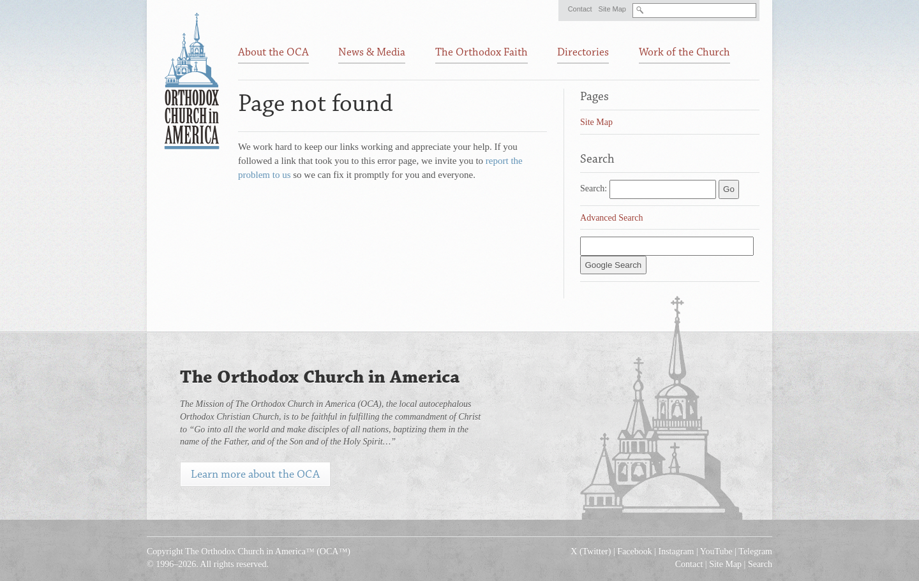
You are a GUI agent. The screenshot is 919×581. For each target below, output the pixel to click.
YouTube (716, 551)
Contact (580, 9)
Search (760, 564)
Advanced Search (611, 218)
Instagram (676, 551)
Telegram (755, 551)
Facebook (634, 551)
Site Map (612, 9)
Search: (593, 188)
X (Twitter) (591, 551)
